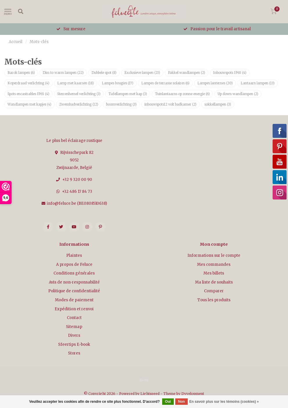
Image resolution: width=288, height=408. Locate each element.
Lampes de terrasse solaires (165, 83)
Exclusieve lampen (142, 73)
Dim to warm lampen (63, 73)
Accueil (15, 41)
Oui (168, 402)
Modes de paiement (74, 299)
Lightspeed (150, 393)
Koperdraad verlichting (28, 83)
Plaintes (74, 255)
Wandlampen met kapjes (29, 104)
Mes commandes (213, 264)
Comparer (214, 290)
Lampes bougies (117, 83)
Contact (74, 317)
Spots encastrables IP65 (28, 94)
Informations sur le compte (213, 255)
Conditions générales (74, 273)
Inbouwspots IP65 (229, 73)
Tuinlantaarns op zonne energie (182, 94)
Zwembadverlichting (78, 104)
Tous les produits (213, 299)
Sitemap (74, 326)
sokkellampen (217, 104)
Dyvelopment (192, 393)
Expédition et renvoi (74, 309)
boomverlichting (121, 104)
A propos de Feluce (74, 264)
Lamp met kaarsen (75, 83)
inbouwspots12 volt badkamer (170, 104)
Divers (74, 335)
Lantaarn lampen (258, 83)
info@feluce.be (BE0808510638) (77, 203)
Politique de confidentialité (74, 290)
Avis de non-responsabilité (74, 282)
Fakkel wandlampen (186, 73)
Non (181, 402)
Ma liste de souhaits (214, 282)
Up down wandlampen (238, 94)
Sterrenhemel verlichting (79, 94)
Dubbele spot (104, 73)
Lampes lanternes (215, 83)
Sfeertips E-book (74, 344)
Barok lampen (21, 73)
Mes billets (213, 273)
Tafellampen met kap (127, 94)
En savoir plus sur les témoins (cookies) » (224, 402)
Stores (74, 353)
